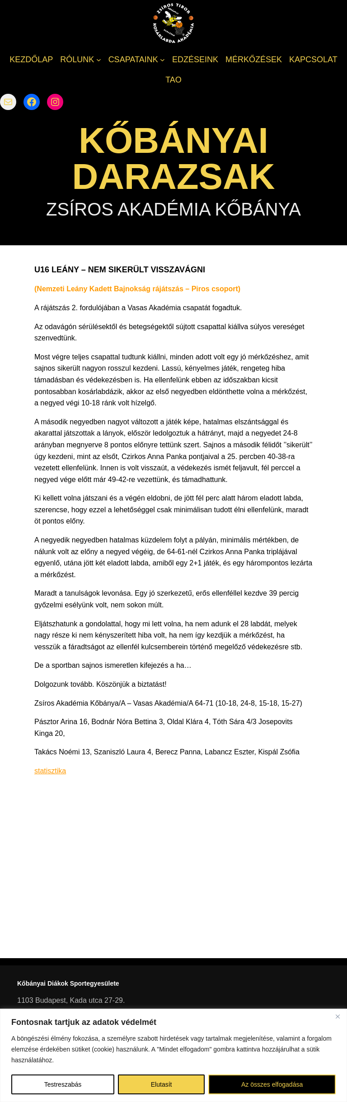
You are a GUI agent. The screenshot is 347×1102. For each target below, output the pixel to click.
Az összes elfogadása (272, 1084)
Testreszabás (62, 1084)
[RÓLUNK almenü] (98, 59)
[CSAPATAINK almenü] (162, 59)
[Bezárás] (337, 1016)
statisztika (50, 771)
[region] (173, 1055)
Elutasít (161, 1084)
